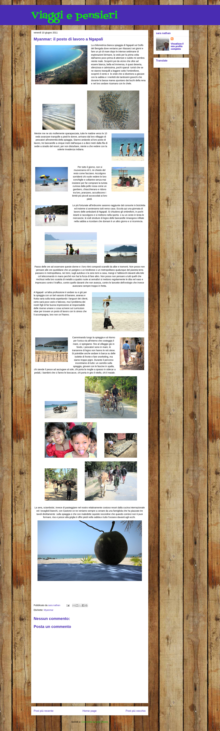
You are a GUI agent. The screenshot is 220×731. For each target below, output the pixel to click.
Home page (90, 710)
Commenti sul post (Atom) (95, 722)
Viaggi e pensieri (74, 15)
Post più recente (43, 710)
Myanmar (48, 610)
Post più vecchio (135, 710)
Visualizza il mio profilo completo (177, 46)
